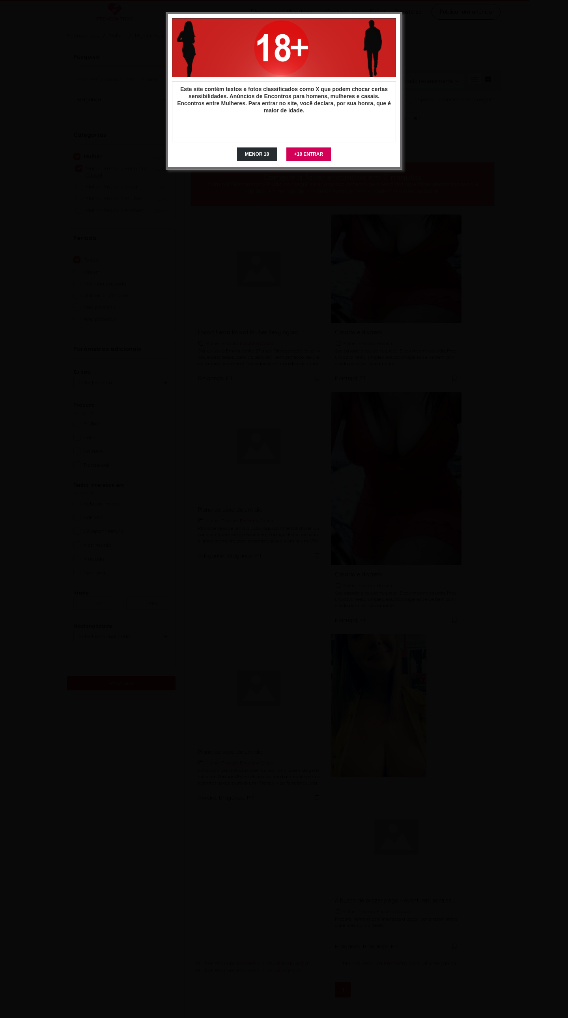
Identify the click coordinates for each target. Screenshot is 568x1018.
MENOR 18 (257, 154)
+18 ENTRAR (308, 154)
